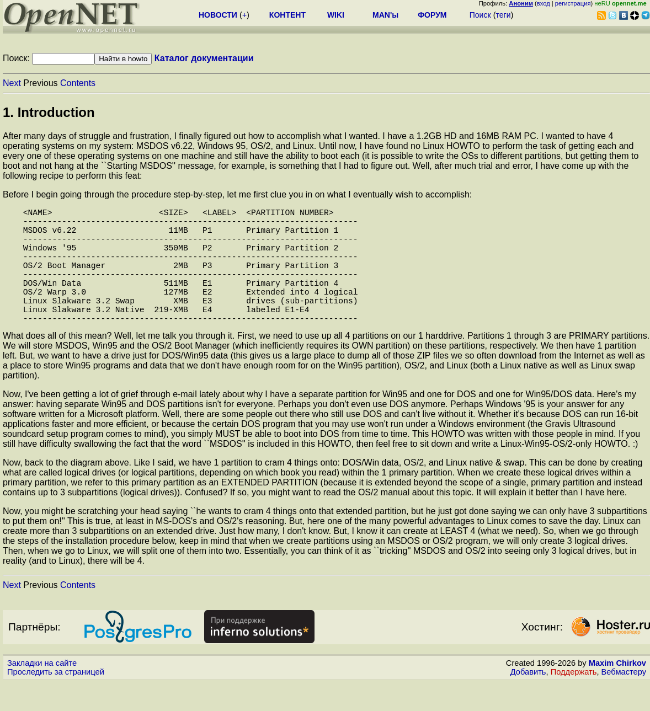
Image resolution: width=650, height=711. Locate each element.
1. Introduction (49, 112)
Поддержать (574, 700)
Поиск (480, 14)
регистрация (573, 3)
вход (543, 3)
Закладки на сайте (42, 691)
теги (503, 14)
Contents (77, 83)
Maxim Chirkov (617, 691)
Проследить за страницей (55, 700)
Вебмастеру (623, 700)
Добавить (528, 700)
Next (12, 83)
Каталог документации (204, 58)
